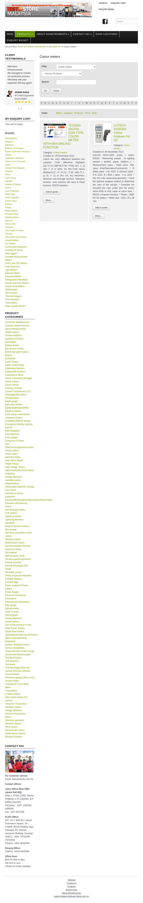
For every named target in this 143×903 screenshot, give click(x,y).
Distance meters (13, 411)
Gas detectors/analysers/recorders (19, 446)
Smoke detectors (13, 618)
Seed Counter (12, 611)
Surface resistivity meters (17, 644)
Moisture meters (13, 539)
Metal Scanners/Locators (17, 526)
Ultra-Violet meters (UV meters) (16, 699)
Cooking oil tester (13, 388)
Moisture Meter (12, 273)
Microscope (10, 529)
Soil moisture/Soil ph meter (18, 625)
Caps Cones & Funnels (15, 161)
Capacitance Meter (14, 375)
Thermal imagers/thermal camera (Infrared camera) (17, 669)
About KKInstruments (53, 34)
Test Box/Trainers (13, 658)
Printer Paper (11, 201)
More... (49, 200)
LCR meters (11, 513)
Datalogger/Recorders (15, 394)
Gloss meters (11, 454)
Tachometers (11, 293)
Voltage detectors (13, 710)
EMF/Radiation (12, 431)
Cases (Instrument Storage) (18, 378)
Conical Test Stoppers (15, 168)
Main (10, 34)
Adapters (9, 142)
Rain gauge (10, 605)
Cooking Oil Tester (14, 250)
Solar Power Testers (15, 628)
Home (20, 46)
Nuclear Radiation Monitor (17, 546)
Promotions (10, 598)
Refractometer (12, 608)
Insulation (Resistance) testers (16, 505)
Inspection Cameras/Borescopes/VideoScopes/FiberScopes (19, 498)
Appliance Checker (14, 338)
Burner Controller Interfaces (17, 151)
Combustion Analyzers (16, 247)
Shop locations (106, 34)
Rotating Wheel (12, 217)
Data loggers (11, 253)
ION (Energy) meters (15, 510)
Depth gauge (11, 401)
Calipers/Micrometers (15, 371)
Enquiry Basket (18, 40)
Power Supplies (12, 197)
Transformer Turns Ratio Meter (17, 686)
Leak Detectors (12, 266)
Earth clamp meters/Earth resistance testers (17, 416)
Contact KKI (82, 34)
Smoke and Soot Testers (17, 283)
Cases (8, 165)
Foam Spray (10, 178)
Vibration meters (13, 707)
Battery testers (12, 345)
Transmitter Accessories (15, 237)
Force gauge (11, 437)
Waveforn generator (14, 720)
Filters (8, 174)
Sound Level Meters (15, 286)
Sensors (8, 220)
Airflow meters (12, 332)
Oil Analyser (11, 552)
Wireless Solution (13, 736)
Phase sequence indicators (18, 575)
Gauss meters (12, 450)
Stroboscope (11, 289)
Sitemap (71, 880)
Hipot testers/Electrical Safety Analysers (19, 472)
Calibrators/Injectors (15, 368)
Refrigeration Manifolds (16, 279)
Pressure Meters (13, 276)
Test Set (8, 234)
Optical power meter (15, 556)
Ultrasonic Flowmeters (16, 704)
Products (25, 34)
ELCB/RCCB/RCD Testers (18, 421)
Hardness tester (13, 457)
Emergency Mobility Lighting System (18, 426)
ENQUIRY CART (118, 3)
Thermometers (12, 299)
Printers (8, 204)
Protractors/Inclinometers (17, 602)
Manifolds (9, 523)
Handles (8, 181)
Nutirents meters (13, 549)
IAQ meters (10, 490)
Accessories (11, 138)
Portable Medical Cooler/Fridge (13, 580)
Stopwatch (10, 641)
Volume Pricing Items (15, 713)
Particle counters (13, 562)
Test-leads (10, 664)
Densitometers (12, 398)
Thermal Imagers (13, 296)
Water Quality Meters (15, 306)
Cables (8, 155)
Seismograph (11, 615)
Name (59, 113)
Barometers (10, 342)
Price (87, 113)
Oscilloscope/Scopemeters (18, 559)
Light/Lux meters (13, 516)
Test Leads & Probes (14, 230)
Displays (9, 171)
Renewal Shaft (11, 214)
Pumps (8, 207)
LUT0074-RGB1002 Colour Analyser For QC (122, 133)
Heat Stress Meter (14, 460)
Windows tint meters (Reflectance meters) (15, 732)
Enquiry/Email (107, 9)
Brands (8, 355)
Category (68, 113)
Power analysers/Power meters (16, 587)
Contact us (71, 883)
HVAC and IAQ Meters (16, 263)
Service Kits (10, 224)
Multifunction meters (15, 542)
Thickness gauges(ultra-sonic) (19, 677)
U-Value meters (12, 694)
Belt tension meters (14, 348)
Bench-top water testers (16, 352)
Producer (78, 113)
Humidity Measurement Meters (16, 258)
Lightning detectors (14, 519)
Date (94, 113)
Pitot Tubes (10, 194)
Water (8, 717)
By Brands (41, 46)
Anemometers (12, 240)
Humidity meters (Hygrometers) (13, 482)
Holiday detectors (13, 477)
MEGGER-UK (55, 46)
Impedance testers (14, 493)
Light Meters (11, 270)
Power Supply (12, 592)
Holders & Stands (13, 184)
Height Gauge (12, 463)
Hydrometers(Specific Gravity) (19, 486)
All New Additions (13, 335)
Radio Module (11, 211)
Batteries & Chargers (14, 148)
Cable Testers (11, 362)
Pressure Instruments (15, 595)
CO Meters (10, 243)
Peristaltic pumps (13, 572)
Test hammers (12, 661)
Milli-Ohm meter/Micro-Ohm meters (18, 534)
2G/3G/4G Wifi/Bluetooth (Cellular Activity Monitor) (17, 324)
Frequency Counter (14, 440)
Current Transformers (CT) (18, 391)
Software (9, 227)
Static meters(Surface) (16, 638)
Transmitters (11, 302)
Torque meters (12, 681)
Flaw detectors (12, 434)
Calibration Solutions (14, 158)
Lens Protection (12, 191)
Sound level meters (14, 631)
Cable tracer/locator (14, 365)
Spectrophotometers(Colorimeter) (19, 634)
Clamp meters (12, 381)
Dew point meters (13, 404)
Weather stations (13, 723)
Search (103, 3)
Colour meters (12, 385)
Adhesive (9, 145)
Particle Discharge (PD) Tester (16, 567)
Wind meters (11, 727)
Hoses (8, 188)
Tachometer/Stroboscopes (17, 654)
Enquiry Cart (71, 890)
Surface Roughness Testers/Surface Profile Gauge (19, 649)
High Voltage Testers (15, 467)
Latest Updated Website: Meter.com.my (71, 896)
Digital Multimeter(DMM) (17, 408)
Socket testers (12, 621)
